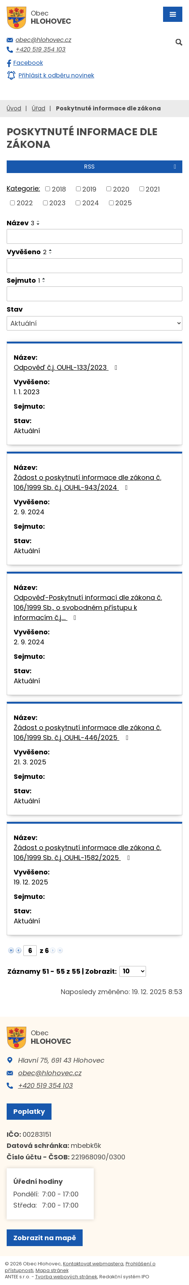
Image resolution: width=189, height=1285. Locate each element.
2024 (90, 202)
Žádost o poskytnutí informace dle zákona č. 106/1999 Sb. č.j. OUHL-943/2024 (87, 482)
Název (20, 223)
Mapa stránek (52, 1270)
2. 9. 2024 (29, 512)
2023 (57, 202)
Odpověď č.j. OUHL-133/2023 (67, 367)
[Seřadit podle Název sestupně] (38, 224)
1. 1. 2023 (27, 391)
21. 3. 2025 (30, 762)
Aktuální (27, 430)
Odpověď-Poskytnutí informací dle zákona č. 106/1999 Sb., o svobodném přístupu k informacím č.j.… (88, 607)
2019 (89, 188)
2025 (123, 202)
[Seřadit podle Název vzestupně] (38, 221)
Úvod (14, 108)
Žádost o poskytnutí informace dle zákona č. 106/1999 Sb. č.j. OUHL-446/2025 (87, 732)
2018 (59, 188)
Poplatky (29, 1111)
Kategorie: (23, 188)
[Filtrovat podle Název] (94, 236)
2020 (121, 188)
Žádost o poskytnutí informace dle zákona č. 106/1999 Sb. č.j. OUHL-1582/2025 (87, 852)
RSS (131, 166)
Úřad (38, 108)
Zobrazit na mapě (44, 1237)
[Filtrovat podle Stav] (94, 323)
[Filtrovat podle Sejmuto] (94, 293)
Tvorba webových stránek (66, 1277)
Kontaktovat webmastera (93, 1264)
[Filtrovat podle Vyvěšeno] (94, 265)
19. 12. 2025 (31, 882)
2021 (153, 188)
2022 (25, 202)
